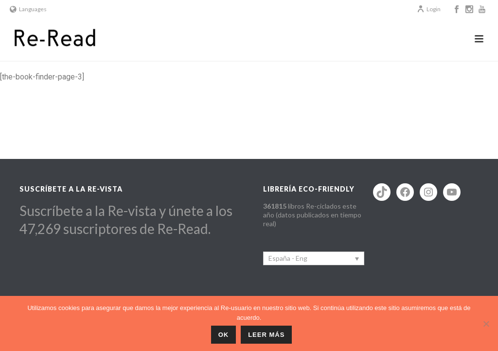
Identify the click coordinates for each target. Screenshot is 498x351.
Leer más (266, 334)
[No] (486, 324)
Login (429, 9)
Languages (28, 9)
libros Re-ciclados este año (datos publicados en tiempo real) (312, 215)
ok (223, 334)
